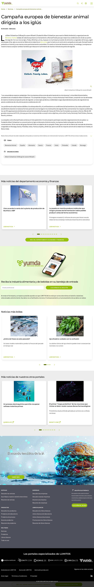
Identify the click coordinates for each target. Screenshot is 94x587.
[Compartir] (81, 3)
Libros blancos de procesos (41, 517)
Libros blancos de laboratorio (42, 514)
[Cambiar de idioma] (85, 3)
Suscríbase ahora (79, 505)
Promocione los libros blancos (42, 520)
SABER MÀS (16, 477)
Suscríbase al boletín (59, 288)
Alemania (44, 42)
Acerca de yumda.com (41, 570)
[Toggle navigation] (91, 3)
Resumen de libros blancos (41, 523)
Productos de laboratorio (9, 514)
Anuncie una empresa (39, 500)
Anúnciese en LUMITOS (8, 570)
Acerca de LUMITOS (25, 570)
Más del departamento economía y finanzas (47, 240)
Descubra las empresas (40, 493)
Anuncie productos (7, 520)
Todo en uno (5, 540)
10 (56, 234)
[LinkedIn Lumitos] (91, 576)
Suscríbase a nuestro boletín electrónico (14, 497)
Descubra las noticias (8, 493)
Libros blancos (6, 537)
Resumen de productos (8, 523)
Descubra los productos (8, 511)
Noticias (4, 531)
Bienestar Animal (11, 38)
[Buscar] (77, 3)
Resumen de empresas (40, 503)
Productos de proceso (8, 517)
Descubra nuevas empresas (41, 497)
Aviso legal (4, 576)
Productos (4, 534)
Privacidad (33, 576)
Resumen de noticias (8, 500)
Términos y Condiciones (19, 576)
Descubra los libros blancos (41, 511)
